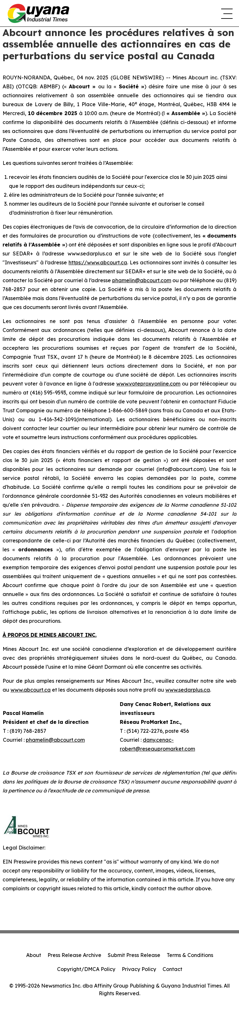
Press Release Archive (74, 955)
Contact (172, 969)
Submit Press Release (134, 955)
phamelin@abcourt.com (141, 280)
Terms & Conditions (190, 955)
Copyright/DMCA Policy (86, 969)
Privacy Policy (139, 969)
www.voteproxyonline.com (148, 383)
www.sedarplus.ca (187, 690)
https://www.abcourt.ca (98, 262)
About (33, 955)
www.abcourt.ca (31, 690)
